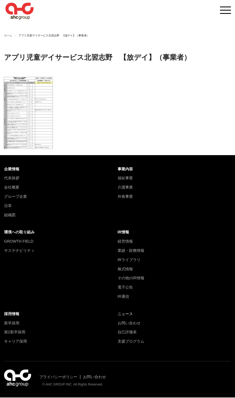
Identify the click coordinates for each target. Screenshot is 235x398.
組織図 (10, 215)
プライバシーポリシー (58, 377)
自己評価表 (127, 332)
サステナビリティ (19, 251)
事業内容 (125, 169)
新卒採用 (11, 323)
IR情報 (123, 232)
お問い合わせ (129, 323)
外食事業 (125, 197)
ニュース (125, 314)
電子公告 (125, 288)
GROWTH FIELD (18, 242)
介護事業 (125, 188)
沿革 (8, 206)
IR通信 (123, 297)
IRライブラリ (129, 260)
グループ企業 (15, 197)
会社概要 (11, 188)
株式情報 (125, 269)
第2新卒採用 (14, 332)
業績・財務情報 (131, 251)
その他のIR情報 (131, 278)
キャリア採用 (15, 342)
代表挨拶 (11, 178)
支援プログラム (131, 342)
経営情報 (125, 242)
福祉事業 (125, 178)
